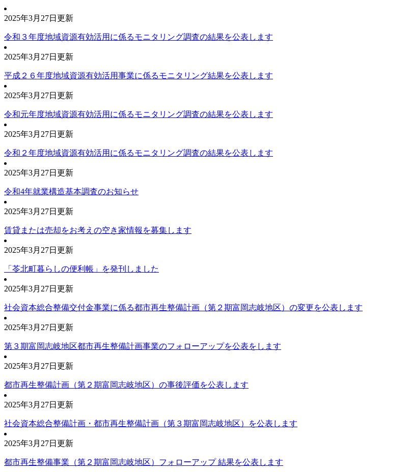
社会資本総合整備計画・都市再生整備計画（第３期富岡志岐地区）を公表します (150, 423)
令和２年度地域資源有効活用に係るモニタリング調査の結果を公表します (138, 153)
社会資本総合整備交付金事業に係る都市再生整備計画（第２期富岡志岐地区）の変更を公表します (183, 307)
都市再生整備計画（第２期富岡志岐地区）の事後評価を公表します (126, 384)
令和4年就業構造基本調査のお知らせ (71, 191)
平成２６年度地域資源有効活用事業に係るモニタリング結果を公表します (138, 75)
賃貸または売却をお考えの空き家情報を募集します (98, 230)
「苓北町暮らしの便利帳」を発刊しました (81, 268)
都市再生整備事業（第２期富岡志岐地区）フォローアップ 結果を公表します (143, 462)
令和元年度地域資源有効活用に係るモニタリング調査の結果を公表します (138, 114)
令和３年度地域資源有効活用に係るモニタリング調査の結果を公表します (138, 37)
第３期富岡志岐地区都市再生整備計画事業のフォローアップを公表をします (142, 346)
